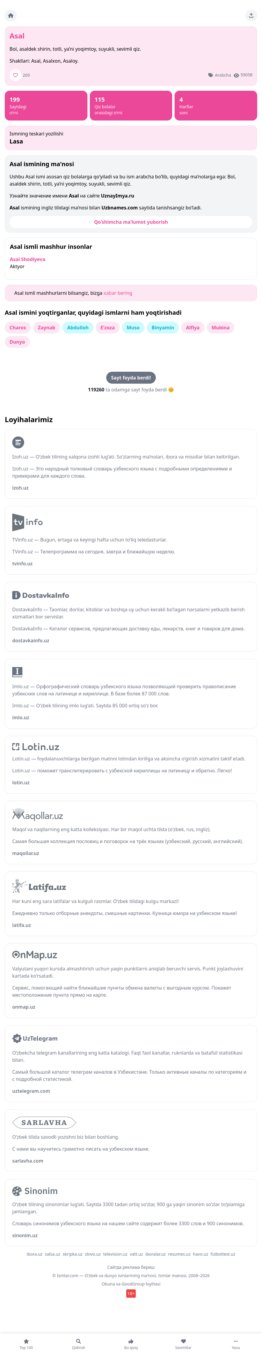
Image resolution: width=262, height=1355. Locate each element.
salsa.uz (52, 1254)
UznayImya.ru (117, 195)
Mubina (220, 327)
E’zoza (108, 327)
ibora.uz (34, 1254)
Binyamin (163, 327)
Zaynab (46, 327)
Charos (18, 327)
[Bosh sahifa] (11, 15)
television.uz (115, 1254)
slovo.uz (93, 1254)
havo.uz (200, 1254)
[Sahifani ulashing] (251, 15)
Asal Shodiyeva (27, 259)
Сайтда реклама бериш (131, 1267)
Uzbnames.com (119, 207)
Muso (133, 327)
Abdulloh (78, 327)
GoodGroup (132, 1284)
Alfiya (193, 327)
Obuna (108, 1284)
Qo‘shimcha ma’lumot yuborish (131, 222)
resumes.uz (179, 1254)
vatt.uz (136, 1254)
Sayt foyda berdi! (131, 377)
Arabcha (223, 75)
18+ (131, 1293)
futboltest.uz (223, 1254)
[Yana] (235, 1344)
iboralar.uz (155, 1254)
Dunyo (17, 342)
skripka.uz (73, 1254)
